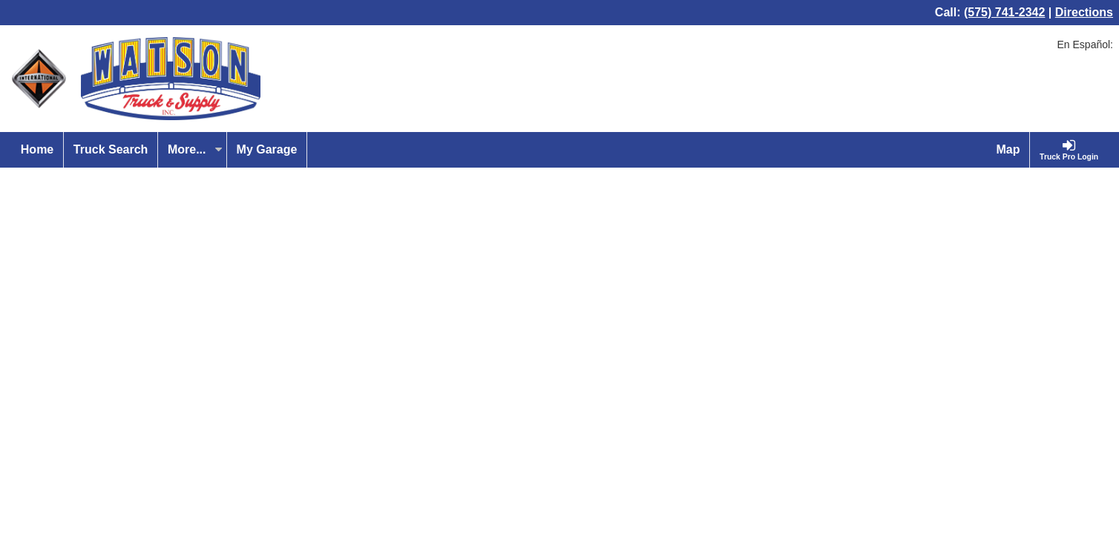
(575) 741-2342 (1004, 12)
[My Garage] (267, 150)
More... (195, 149)
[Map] (1009, 150)
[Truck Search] (111, 150)
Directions (1084, 12)
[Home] (37, 150)
